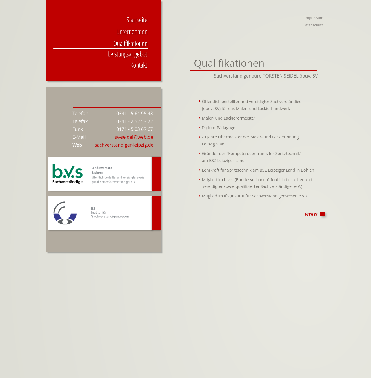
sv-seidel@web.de (134, 137)
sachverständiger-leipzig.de (124, 145)
